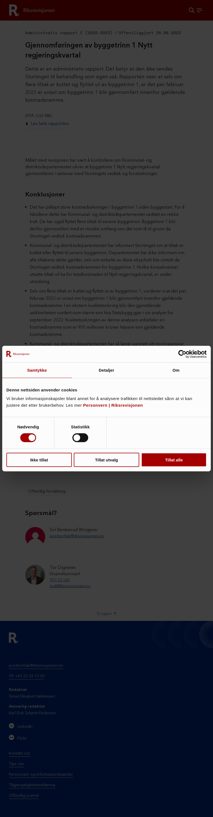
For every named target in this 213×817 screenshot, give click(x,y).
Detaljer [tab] (106, 370)
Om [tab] (176, 370)
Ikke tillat (39, 460)
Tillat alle (174, 460)
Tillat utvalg (106, 460)
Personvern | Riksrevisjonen (113, 405)
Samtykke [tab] (37, 370)
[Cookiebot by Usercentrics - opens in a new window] (182, 354)
